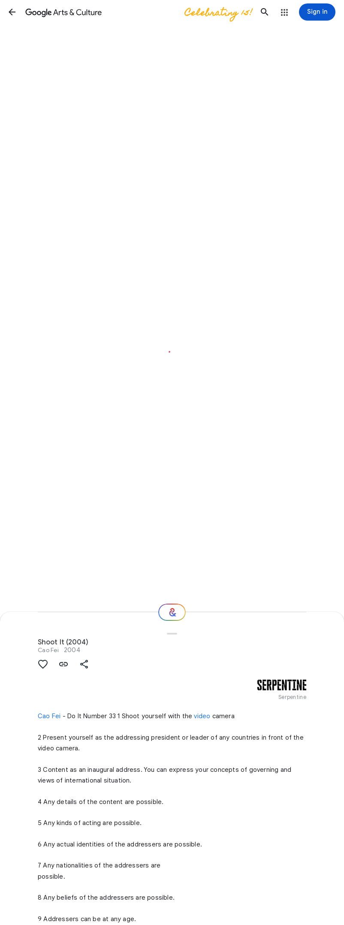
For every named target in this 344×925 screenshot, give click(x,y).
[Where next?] (172, 612)
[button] (12, 12)
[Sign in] (317, 12)
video (202, 716)
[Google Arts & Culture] (138, 12)
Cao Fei (48, 650)
